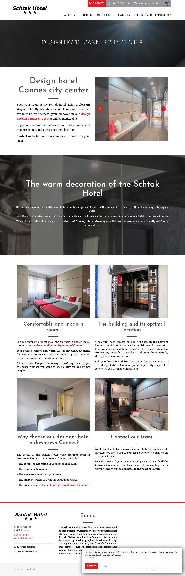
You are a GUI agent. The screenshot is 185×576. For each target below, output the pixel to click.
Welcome (70, 15)
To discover (143, 15)
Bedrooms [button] (105, 15)
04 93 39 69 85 (122, 3)
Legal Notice (20, 546)
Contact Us (163, 15)
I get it (91, 566)
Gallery (124, 15)
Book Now (96, 3)
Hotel (87, 15)
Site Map (31, 546)
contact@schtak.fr (150, 3)
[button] (167, 3)
